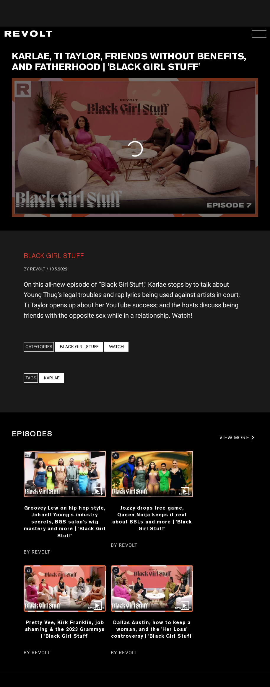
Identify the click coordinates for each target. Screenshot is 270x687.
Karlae (51, 378)
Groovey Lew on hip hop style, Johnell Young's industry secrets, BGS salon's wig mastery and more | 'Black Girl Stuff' (65, 521)
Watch (116, 346)
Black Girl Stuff (54, 256)
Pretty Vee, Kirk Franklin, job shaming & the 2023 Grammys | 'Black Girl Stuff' (65, 629)
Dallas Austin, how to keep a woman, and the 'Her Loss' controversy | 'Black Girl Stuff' (152, 629)
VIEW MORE (234, 438)
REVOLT (37, 269)
